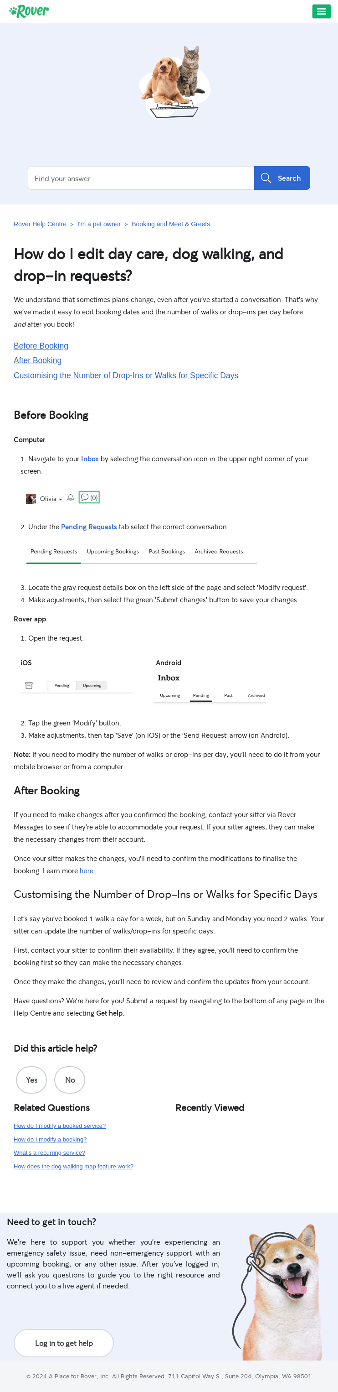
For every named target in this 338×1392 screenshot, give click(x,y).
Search (282, 178)
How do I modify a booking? (50, 1139)
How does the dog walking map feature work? (73, 1166)
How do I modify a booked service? (60, 1125)
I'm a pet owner (99, 224)
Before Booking (41, 345)
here (86, 871)
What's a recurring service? (49, 1152)
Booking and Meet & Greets (171, 224)
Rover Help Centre (40, 224)
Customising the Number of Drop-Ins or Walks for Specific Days (127, 375)
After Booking (37, 360)
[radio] (31, 1080)
